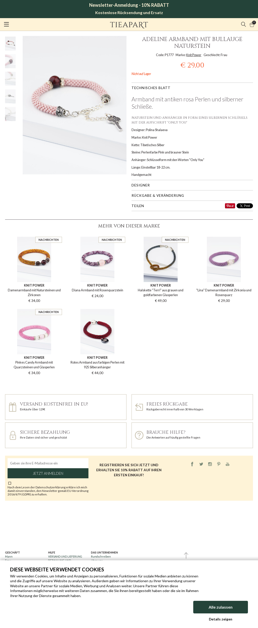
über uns (97, 560)
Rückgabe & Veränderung (158, 195)
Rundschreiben (101, 556)
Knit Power (193, 55)
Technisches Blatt (151, 88)
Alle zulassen (221, 607)
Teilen (138, 206)
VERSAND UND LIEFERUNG (65, 556)
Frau (8, 560)
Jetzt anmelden (48, 473)
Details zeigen (220, 619)
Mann (9, 556)
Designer (141, 185)
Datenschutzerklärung (51, 487)
